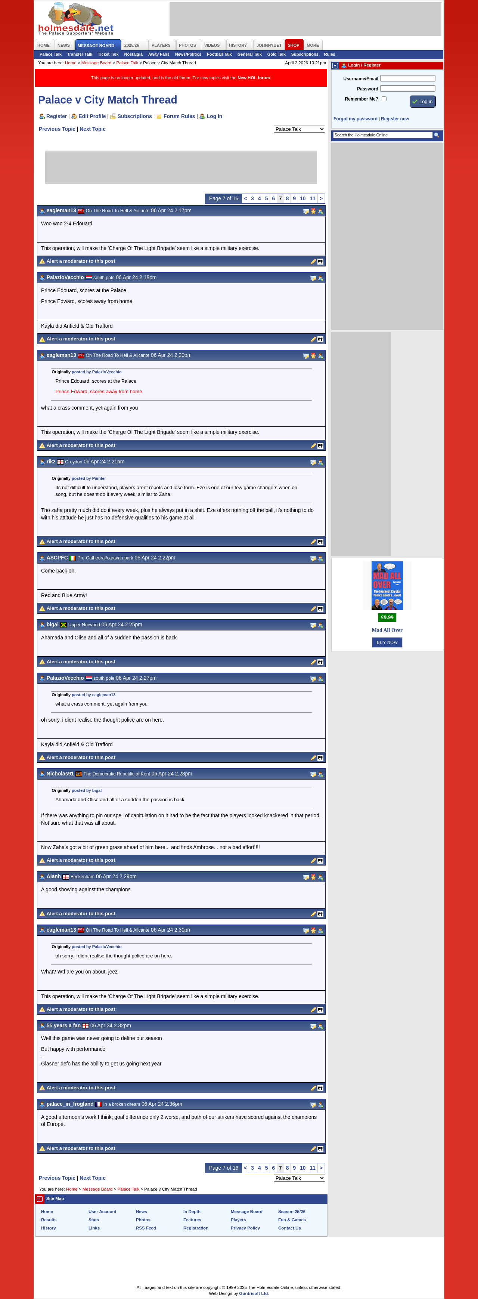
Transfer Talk (79, 54)
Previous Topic (57, 129)
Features (192, 1220)
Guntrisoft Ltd (253, 1293)
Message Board (96, 63)
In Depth (192, 1211)
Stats (94, 1220)
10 (302, 198)
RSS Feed (146, 1228)
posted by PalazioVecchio (97, 372)
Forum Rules (179, 116)
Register (56, 116)
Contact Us (289, 1228)
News (141, 1211)
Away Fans (159, 54)
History (48, 1228)
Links (94, 1228)
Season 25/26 (291, 1211)
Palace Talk (51, 54)
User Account (102, 1211)
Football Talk (219, 54)
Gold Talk (276, 54)
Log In (214, 116)
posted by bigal (87, 790)
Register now (395, 118)
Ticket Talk (108, 54)
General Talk (250, 54)
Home (71, 63)
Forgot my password (355, 118)
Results (49, 1220)
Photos (143, 1220)
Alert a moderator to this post (81, 261)
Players (238, 1220)
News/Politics (188, 54)
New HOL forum (254, 77)
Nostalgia (133, 54)
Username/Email (360, 78)
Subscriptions (305, 54)
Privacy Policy (245, 1228)
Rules (329, 54)
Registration (195, 1228)
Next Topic (93, 129)
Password (367, 89)
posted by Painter (89, 478)
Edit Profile (92, 116)
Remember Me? (361, 99)
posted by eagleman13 (93, 694)
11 (313, 198)
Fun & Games (292, 1220)
